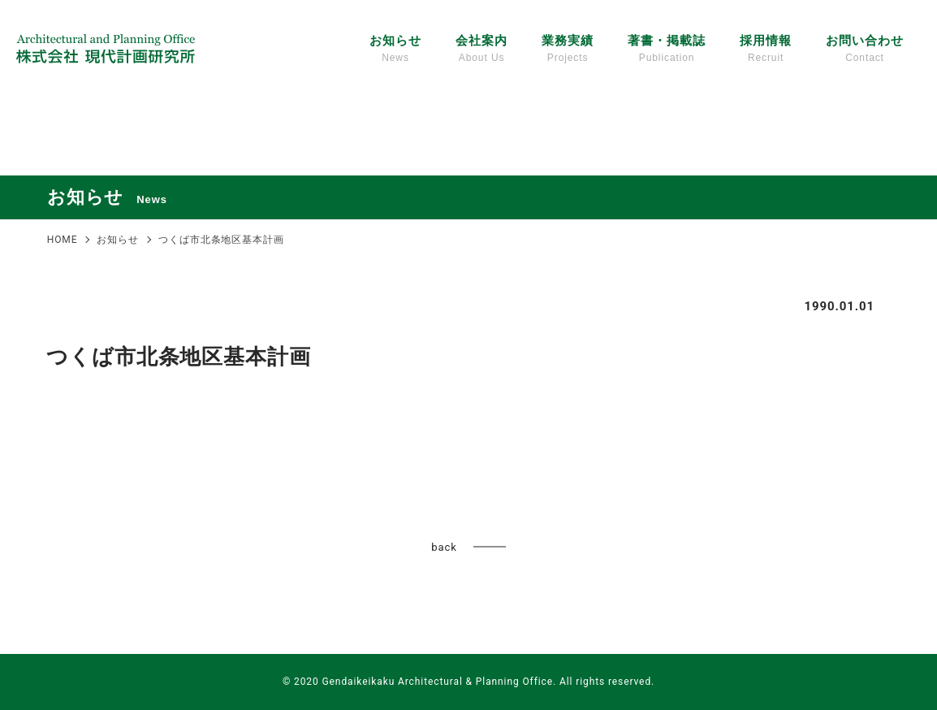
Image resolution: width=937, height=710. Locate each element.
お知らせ (395, 49)
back (443, 547)
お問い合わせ (864, 49)
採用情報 (766, 49)
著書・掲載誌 (666, 49)
